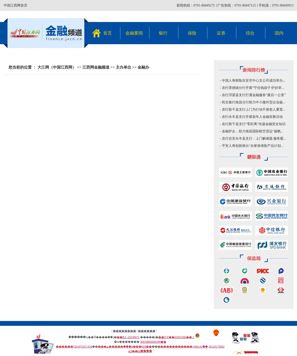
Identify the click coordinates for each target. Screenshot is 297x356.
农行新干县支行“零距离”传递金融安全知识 (254, 124)
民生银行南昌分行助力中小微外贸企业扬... (253, 102)
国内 (279, 33)
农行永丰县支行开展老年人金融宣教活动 (252, 117)
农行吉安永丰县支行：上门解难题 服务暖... (254, 138)
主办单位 (123, 67)
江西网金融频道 (95, 67)
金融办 (143, 67)
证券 (221, 33)
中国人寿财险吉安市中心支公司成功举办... (253, 80)
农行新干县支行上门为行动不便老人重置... (253, 109)
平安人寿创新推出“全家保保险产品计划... (252, 146)
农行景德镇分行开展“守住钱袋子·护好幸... (253, 88)
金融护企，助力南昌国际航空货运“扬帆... (252, 131)
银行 (163, 33)
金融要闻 (134, 33)
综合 (250, 33)
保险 (192, 33)
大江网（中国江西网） (56, 67)
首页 (107, 33)
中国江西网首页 (15, 5)
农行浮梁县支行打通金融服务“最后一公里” (254, 95)
